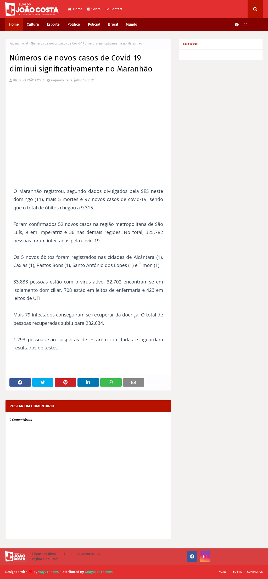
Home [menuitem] (14, 24)
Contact (114, 9)
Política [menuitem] (74, 24)
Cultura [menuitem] (33, 24)
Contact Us (255, 572)
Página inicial (18, 43)
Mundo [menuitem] (131, 24)
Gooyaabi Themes (99, 572)
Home (75, 9)
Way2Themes (48, 572)
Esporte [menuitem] (53, 24)
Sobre (93, 9)
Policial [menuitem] (94, 24)
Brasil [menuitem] (113, 24)
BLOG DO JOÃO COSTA (28, 80)
